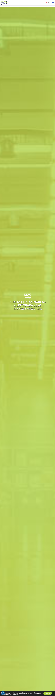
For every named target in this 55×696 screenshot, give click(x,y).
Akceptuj (48, 693)
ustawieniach (16, 694)
